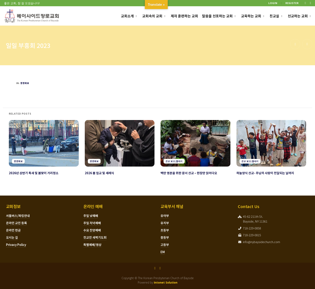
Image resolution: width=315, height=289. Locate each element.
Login (272, 3)
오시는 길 (12, 237)
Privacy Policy (16, 244)
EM (163, 252)
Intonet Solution (165, 282)
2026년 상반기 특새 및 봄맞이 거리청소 (33, 173)
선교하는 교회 (298, 15)
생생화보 (24, 83)
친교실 (274, 15)
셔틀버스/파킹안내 (18, 215)
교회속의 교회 (152, 15)
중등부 (165, 237)
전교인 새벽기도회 (94, 237)
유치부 (165, 223)
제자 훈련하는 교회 (184, 15)
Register (292, 3)
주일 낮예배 (90, 215)
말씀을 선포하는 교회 (217, 15)
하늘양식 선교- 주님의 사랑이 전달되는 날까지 (265, 173)
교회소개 (127, 15)
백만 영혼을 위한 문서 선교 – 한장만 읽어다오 (189, 173)
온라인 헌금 (13, 230)
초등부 (165, 230)
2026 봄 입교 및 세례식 (99, 173)
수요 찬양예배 (92, 230)
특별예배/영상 (92, 244)
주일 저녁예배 (92, 223)
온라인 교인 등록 (16, 223)
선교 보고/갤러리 (174, 161)
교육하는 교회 (251, 15)
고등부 (165, 244)
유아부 (165, 215)
